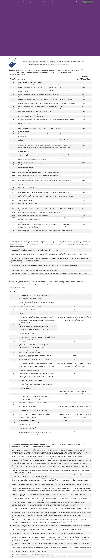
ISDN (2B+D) (65, 319)
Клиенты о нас (56, 2)
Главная (13, 2)
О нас (19, 2)
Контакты (79, 2)
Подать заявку (87, 2)
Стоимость (46, 2)
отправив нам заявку (63, 64)
